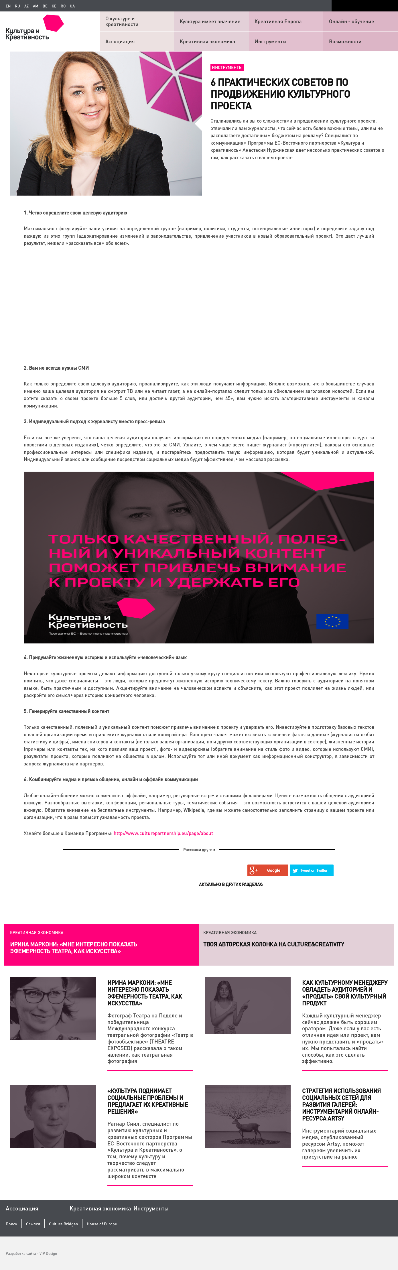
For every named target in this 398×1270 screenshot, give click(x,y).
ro (63, 6)
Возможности (345, 41)
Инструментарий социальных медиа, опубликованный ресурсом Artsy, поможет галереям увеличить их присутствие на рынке (339, 1143)
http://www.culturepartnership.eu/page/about (163, 833)
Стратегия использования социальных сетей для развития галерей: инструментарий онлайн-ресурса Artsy (341, 1104)
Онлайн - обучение (351, 21)
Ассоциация (120, 41)
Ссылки (33, 1224)
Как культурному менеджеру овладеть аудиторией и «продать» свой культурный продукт (344, 993)
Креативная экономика (207, 41)
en (8, 6)
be (45, 6)
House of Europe (102, 1224)
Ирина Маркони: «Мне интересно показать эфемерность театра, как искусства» (144, 993)
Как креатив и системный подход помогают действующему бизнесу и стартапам (75, 947)
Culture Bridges (63, 1224)
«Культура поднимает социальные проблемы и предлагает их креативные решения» (147, 1101)
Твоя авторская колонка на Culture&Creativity (273, 944)
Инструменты (270, 41)
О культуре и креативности (122, 21)
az (26, 6)
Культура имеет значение (210, 21)
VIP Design (48, 1253)
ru (17, 6)
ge (54, 6)
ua (72, 6)
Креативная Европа (278, 21)
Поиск (11, 1224)
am (35, 6)
